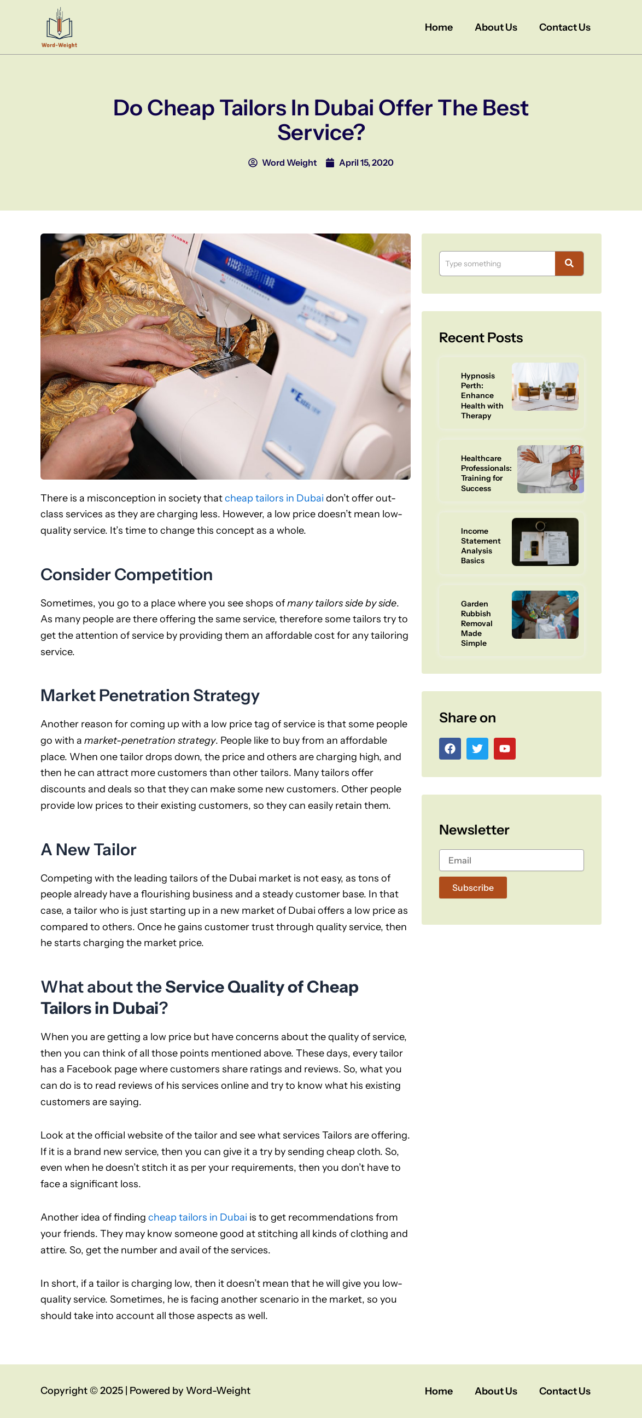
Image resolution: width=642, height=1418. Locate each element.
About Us (496, 27)
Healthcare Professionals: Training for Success (486, 473)
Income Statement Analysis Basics (481, 546)
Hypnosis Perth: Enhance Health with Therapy (482, 396)
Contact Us (565, 27)
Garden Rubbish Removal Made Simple (477, 624)
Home (439, 27)
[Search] (497, 263)
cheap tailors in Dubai (274, 498)
